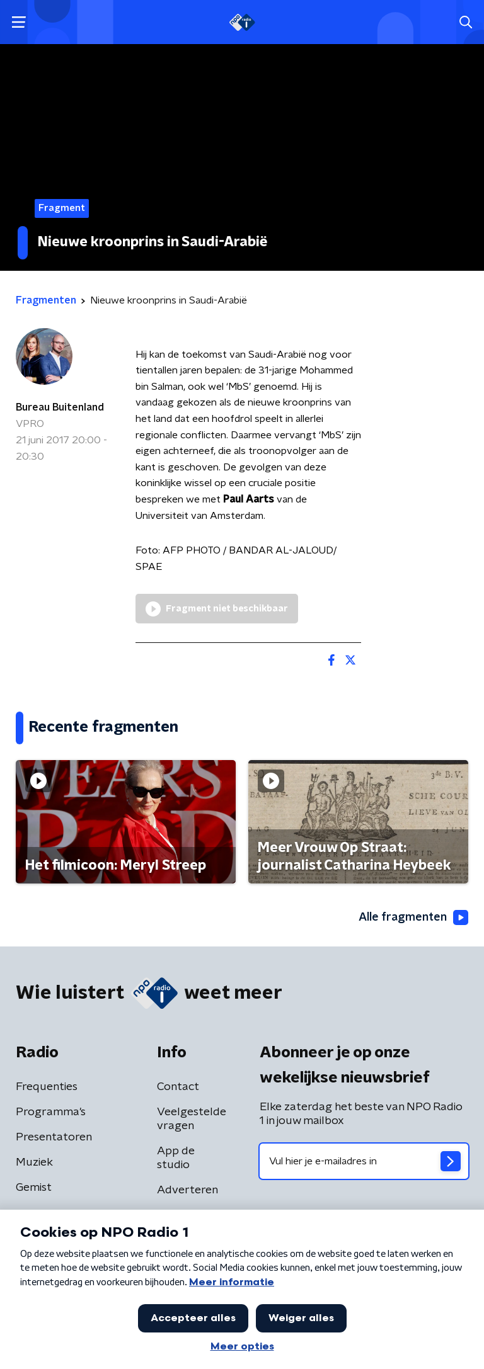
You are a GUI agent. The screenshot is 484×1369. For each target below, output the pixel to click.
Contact (178, 1087)
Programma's (51, 1112)
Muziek (34, 1162)
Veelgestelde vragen (191, 1119)
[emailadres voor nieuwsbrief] (364, 1161)
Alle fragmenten (413, 917)
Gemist (34, 1187)
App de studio (176, 1158)
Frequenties (47, 1087)
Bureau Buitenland (60, 407)
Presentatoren (54, 1137)
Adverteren (187, 1190)
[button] (18, 22)
